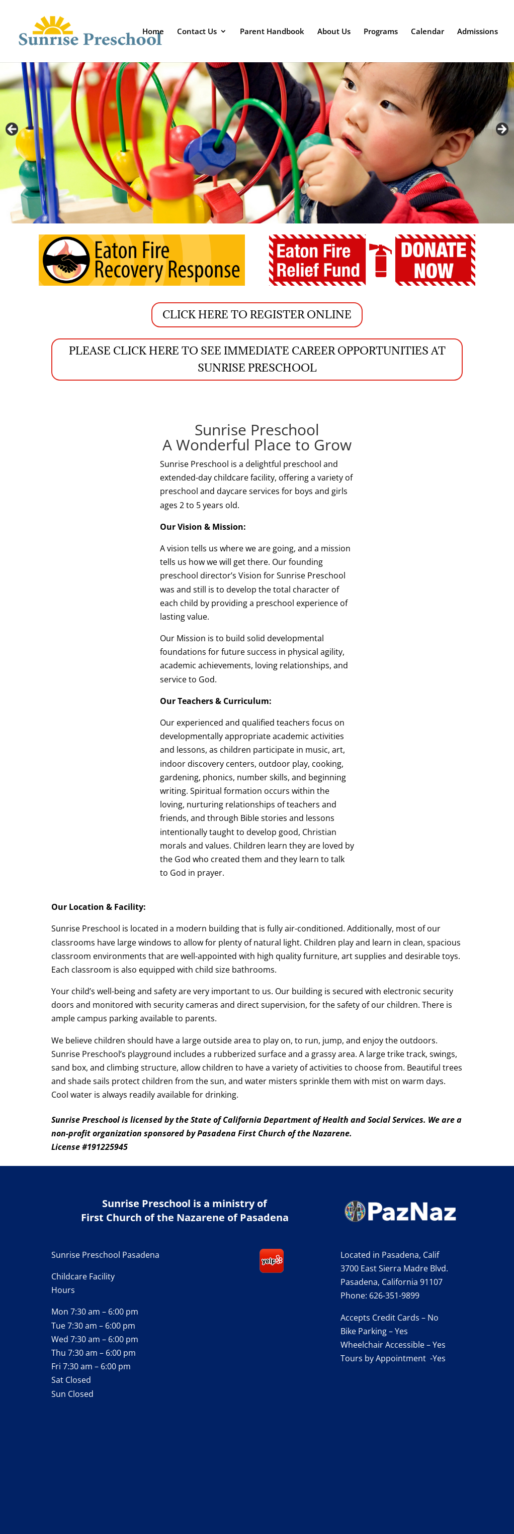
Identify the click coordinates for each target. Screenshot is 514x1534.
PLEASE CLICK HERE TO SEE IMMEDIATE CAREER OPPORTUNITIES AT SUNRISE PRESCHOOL (257, 359)
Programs (381, 32)
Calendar (427, 32)
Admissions (477, 32)
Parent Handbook (272, 32)
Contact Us (197, 32)
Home (153, 32)
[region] (257, 131)
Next (501, 129)
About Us (334, 32)
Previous (12, 129)
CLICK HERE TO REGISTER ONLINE (257, 314)
